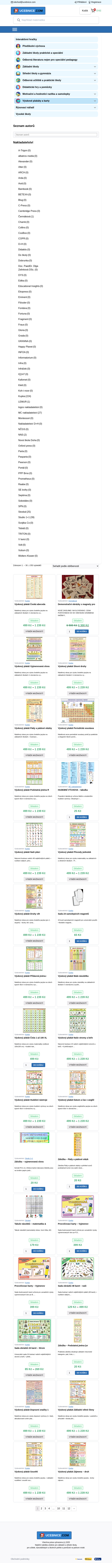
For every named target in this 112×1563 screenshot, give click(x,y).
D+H (22, 244)
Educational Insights (30, 286)
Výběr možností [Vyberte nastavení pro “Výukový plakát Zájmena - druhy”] (77, 1499)
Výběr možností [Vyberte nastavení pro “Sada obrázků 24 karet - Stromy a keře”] (34, 1375)
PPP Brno (25, 473)
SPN (22, 506)
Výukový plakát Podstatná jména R (32, 790)
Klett (22, 385)
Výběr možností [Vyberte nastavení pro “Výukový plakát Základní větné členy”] (77, 1437)
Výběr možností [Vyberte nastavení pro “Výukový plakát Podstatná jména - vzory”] (34, 817)
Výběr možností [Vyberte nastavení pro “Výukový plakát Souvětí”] (34, 1499)
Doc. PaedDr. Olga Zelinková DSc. (28, 268)
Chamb (23, 222)
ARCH (23, 172)
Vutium (23, 550)
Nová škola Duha (29, 440)
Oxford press (26, 445)
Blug (22, 200)
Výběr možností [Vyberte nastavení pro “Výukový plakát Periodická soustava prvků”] (77, 755)
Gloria (23, 330)
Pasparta (24, 456)
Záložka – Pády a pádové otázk (73, 1159)
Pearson (24, 462)
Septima (24, 495)
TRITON (24, 534)
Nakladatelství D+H (30, 423)
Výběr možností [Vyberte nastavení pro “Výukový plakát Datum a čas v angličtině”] (77, 1127)
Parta (22, 451)
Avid (22, 183)
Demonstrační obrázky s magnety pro (76, 604)
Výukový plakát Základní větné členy (76, 1410)
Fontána (24, 308)
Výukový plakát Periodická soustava (76, 728)
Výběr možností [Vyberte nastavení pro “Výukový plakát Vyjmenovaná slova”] (34, 693)
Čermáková (26, 216)
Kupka (24, 396)
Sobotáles (25, 501)
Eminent (24, 297)
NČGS (23, 429)
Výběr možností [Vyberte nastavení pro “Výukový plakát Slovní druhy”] (77, 693)
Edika (23, 280)
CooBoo (24, 233)
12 (69, 1508)
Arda (22, 178)
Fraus (23, 324)
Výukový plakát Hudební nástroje (31, 1100)
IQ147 (23, 374)
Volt (22, 545)
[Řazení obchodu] (75, 566)
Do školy (24, 255)
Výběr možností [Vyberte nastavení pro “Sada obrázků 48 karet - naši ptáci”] (77, 1313)
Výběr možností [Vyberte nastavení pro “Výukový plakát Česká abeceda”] (34, 631)
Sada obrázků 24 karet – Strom (30, 1348)
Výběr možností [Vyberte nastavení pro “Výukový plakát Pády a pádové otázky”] (34, 755)
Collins (23, 227)
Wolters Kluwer (28, 556)
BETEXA (24, 194)
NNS (22, 434)
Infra (22, 363)
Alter (22, 167)
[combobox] (58, 20)
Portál (23, 468)
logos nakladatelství (30, 407)
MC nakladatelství (30, 412)
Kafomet (24, 379)
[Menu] (14, 29)
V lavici (23, 539)
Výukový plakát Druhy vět (27, 914)
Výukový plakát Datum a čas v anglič (76, 1100)
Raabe (23, 484)
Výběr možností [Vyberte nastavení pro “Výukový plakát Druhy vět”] (34, 941)
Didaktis (24, 249)
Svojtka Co (25, 523)
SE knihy (24, 490)
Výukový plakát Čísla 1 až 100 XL (31, 1038)
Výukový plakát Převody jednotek (74, 852)
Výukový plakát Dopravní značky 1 (32, 1410)
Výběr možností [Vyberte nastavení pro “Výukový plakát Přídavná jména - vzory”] (34, 1003)
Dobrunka (25, 260)
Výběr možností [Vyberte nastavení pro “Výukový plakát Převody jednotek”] (77, 879)
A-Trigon (24, 150)
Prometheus (26, 479)
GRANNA (25, 341)
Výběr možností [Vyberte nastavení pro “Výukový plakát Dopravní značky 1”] (34, 1437)
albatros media (27, 156)
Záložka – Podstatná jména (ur (73, 1345)
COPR (23, 238)
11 (63, 1508)
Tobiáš (23, 528)
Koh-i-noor (25, 390)
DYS (22, 275)
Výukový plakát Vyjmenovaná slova (32, 666)
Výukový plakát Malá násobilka (73, 976)
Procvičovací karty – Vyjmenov (73, 1224)
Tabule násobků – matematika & (30, 1224)
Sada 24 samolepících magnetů (73, 914)
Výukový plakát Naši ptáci (27, 852)
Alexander (25, 161)
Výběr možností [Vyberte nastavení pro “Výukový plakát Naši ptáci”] (34, 879)
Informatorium (27, 357)
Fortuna (24, 313)
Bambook (25, 189)
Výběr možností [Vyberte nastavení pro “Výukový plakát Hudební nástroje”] (34, 1127)
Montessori (25, 418)
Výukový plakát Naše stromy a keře (75, 1038)
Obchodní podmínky (20, 1559)
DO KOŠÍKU (82, 631)
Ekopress (25, 291)
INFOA (23, 352)
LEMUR (24, 401)
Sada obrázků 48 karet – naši (72, 1286)
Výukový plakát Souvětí (26, 1471)
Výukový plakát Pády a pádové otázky (33, 728)
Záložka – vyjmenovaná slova (29, 1161)
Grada (23, 335)
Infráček (24, 368)
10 (58, 1508)
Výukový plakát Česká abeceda (30, 604)
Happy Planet (27, 346)
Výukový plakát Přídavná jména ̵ (30, 976)
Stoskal (24, 512)
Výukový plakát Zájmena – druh (73, 1471)
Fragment (25, 319)
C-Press (24, 205)
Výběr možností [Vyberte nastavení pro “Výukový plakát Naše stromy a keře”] (77, 1065)
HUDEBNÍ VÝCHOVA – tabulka (73, 790)
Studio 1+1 (26, 517)
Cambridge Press (29, 211)
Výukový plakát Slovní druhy (72, 666)
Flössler (24, 302)
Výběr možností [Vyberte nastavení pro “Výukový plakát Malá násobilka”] (77, 1003)
